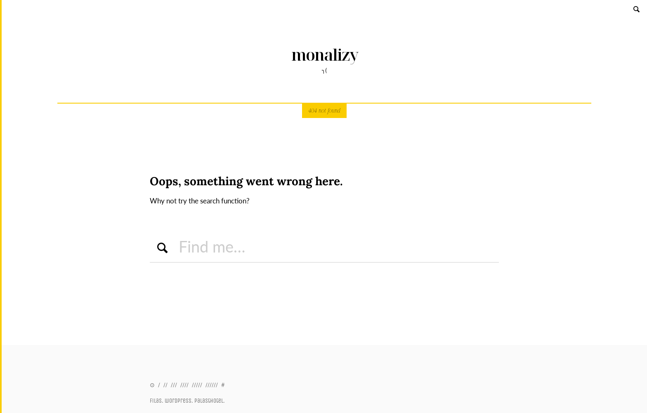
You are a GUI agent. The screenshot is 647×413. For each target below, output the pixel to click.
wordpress (178, 400)
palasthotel (208, 400)
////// (211, 384)
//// (184, 384)
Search (637, 9)
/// (174, 384)
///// (197, 384)
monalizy (324, 54)
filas (156, 400)
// (165, 384)
